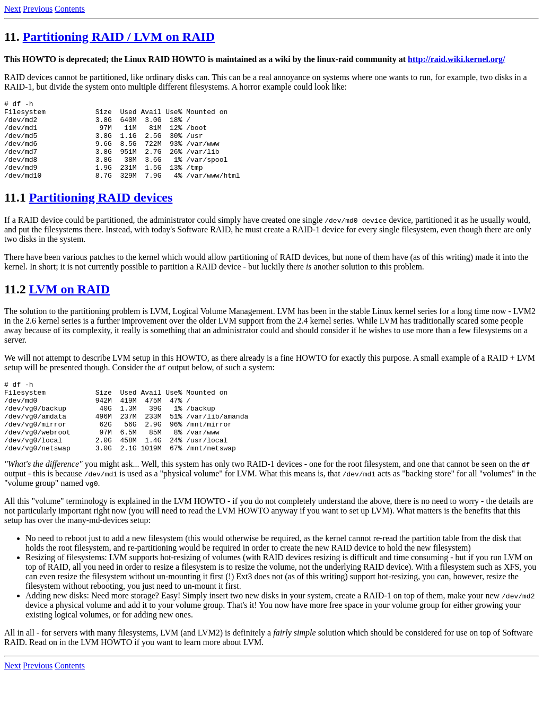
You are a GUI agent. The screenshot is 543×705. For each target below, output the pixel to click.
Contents (70, 8)
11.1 (15, 213)
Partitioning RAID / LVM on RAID (119, 36)
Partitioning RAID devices (101, 213)
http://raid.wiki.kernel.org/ (456, 59)
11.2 (15, 305)
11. (12, 36)
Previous (37, 8)
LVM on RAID (69, 305)
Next (12, 8)
